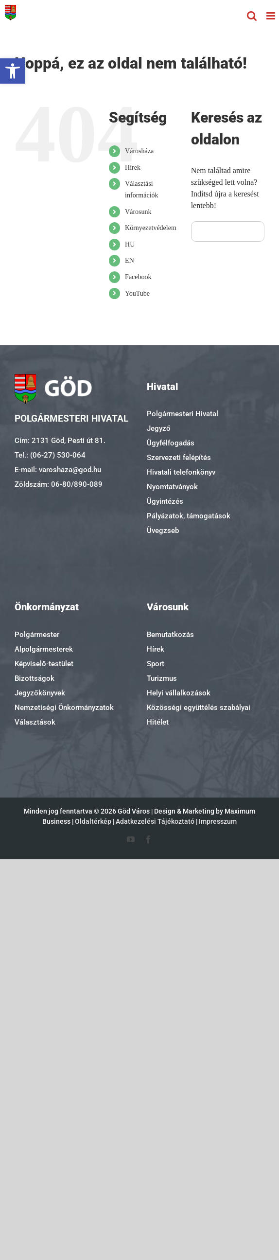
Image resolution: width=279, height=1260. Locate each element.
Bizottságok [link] (34, 678)
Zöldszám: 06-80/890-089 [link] (59, 484)
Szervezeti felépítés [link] (179, 457)
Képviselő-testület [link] (44, 663)
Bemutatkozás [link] (170, 634)
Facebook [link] (138, 277)
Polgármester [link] (37, 634)
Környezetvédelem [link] (150, 227)
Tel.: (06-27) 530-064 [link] (50, 455)
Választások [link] (35, 722)
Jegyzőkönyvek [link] (40, 693)
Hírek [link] (132, 167)
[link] (12, 71)
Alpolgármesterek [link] (44, 649)
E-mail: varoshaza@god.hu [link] (58, 469)
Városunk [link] (138, 211)
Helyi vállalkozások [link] (178, 693)
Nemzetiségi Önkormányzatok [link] (64, 707)
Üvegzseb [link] (163, 530)
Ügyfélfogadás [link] (170, 443)
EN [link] (129, 260)
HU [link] (130, 244)
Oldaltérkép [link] (93, 821)
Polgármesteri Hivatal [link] (182, 413)
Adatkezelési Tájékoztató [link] (155, 821)
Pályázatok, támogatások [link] (188, 516)
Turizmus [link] (162, 678)
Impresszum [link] (218, 821)
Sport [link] (155, 663)
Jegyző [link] (159, 428)
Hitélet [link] (158, 722)
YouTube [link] (137, 293)
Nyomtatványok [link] (172, 486)
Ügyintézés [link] (165, 501)
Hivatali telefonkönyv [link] (181, 472)
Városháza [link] (139, 151)
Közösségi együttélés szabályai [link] (198, 707)
